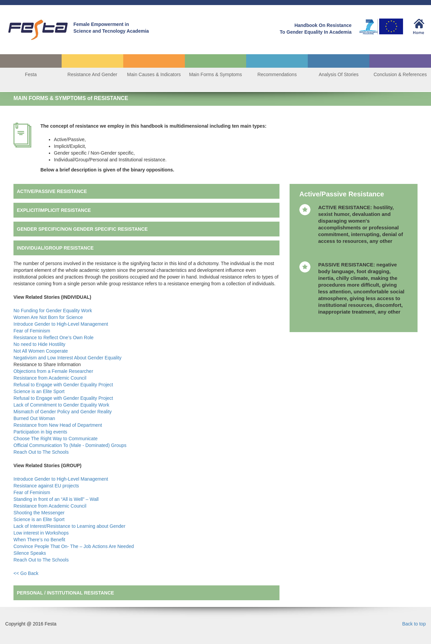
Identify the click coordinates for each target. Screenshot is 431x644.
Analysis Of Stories (339, 74)
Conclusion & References (400, 74)
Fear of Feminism (32, 330)
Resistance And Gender (92, 74)
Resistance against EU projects (46, 485)
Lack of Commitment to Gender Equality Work (61, 405)
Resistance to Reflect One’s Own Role (54, 337)
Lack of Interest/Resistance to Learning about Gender (70, 526)
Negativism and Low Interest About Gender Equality (68, 357)
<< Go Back (25, 573)
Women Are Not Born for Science (48, 317)
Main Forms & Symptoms (215, 74)
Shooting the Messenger (39, 512)
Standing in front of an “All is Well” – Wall (56, 499)
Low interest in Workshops (41, 533)
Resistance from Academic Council (50, 378)
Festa (31, 74)
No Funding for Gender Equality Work (53, 310)
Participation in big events (40, 431)
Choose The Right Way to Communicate (56, 438)
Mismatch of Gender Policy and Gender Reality (63, 411)
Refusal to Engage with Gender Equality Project (63, 384)
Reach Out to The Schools (41, 452)
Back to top (414, 623)
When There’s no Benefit (39, 539)
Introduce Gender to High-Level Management (61, 324)
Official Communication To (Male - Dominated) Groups (70, 445)
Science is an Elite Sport (39, 391)
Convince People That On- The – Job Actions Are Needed (74, 546)
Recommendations (277, 74)
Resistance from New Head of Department (58, 425)
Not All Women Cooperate (41, 351)
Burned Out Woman (34, 418)
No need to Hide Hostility (40, 344)
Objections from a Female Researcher (53, 371)
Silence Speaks (30, 553)
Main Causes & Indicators (154, 74)
